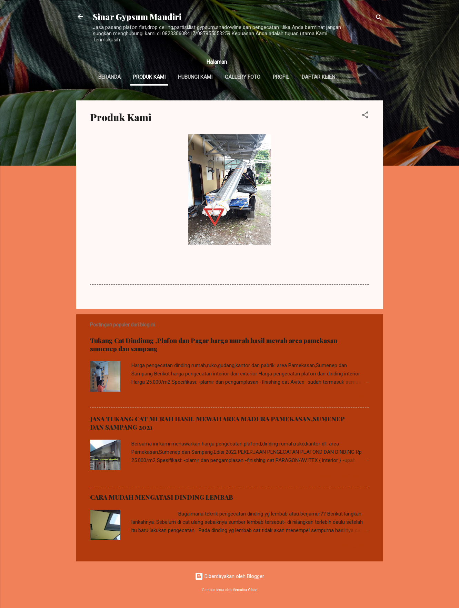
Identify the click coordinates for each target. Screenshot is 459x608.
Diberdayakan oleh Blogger (229, 576)
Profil (281, 77)
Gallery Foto (242, 77)
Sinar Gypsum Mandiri (137, 16)
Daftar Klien (318, 77)
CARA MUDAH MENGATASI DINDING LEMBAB (161, 497)
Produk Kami (149, 77)
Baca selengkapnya (343, 397)
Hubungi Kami (195, 77)
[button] (365, 116)
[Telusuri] (379, 18)
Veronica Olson (245, 590)
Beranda (109, 77)
